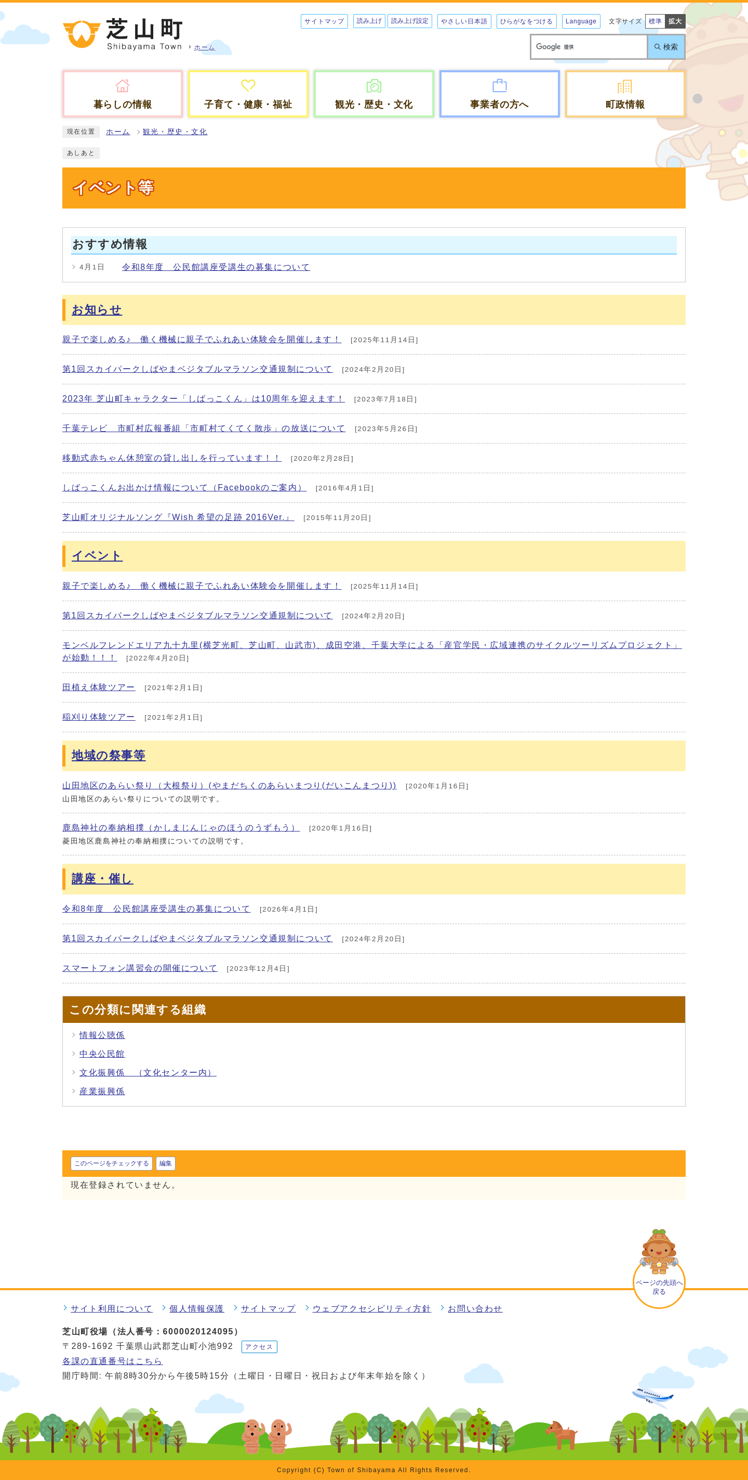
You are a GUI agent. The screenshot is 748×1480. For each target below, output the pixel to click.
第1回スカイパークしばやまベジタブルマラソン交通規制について (197, 369)
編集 (165, 1163)
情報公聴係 (102, 1035)
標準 (655, 21)
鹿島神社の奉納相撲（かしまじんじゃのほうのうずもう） (181, 827)
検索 (670, 47)
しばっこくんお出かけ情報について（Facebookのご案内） (184, 487)
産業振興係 (102, 1091)
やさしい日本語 (464, 21)
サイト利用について (112, 1308)
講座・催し (102, 878)
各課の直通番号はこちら (112, 1361)
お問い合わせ (475, 1308)
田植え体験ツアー (99, 687)
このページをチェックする (111, 1163)
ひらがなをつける (526, 21)
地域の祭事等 (109, 755)
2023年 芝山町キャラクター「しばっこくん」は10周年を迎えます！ (203, 398)
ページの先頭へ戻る (659, 1287)
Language (581, 21)
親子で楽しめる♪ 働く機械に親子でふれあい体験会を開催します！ (202, 339)
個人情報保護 (196, 1308)
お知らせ (97, 309)
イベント (97, 555)
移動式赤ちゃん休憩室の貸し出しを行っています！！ (172, 457)
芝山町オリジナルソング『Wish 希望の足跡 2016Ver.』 (178, 517)
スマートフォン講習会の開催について (140, 968)
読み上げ (369, 20)
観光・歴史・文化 (175, 132)
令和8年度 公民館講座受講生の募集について (216, 267)
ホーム (118, 132)
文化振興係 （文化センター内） (148, 1072)
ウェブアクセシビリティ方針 (372, 1308)
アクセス (259, 1347)
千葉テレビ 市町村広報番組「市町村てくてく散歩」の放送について (204, 428)
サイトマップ (324, 21)
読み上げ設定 (410, 20)
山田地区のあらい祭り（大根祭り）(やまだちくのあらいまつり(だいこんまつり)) (229, 785)
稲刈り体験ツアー (99, 716)
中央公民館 (102, 1053)
